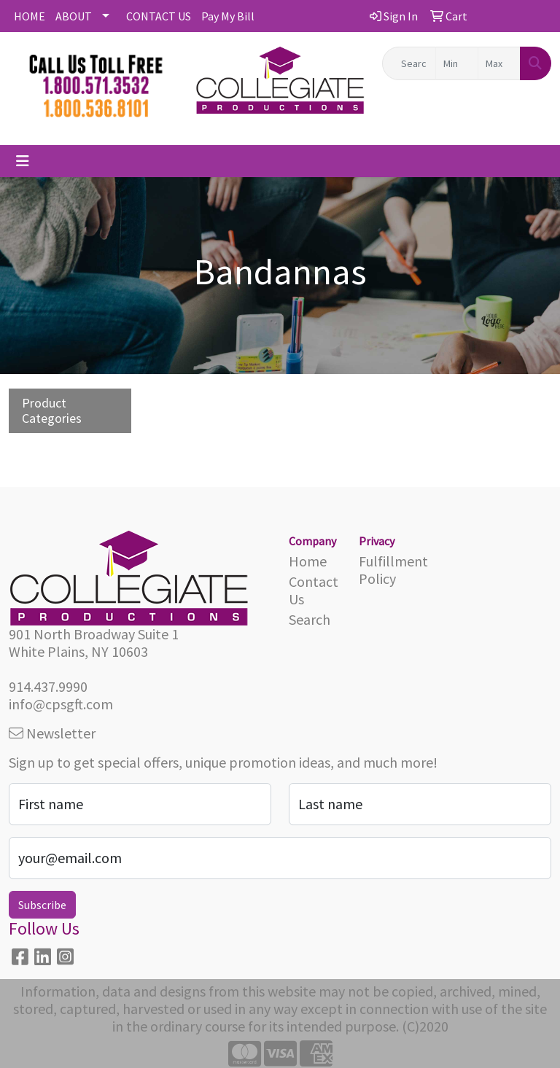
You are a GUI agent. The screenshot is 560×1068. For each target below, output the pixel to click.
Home (308, 561)
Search (309, 619)
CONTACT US (158, 16)
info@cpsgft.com (61, 704)
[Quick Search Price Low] (456, 63)
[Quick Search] (409, 63)
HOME (29, 16)
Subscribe (42, 904)
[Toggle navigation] (22, 161)
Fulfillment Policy (385, 570)
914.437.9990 (48, 686)
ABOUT (73, 16)
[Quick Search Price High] (499, 63)
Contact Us (313, 590)
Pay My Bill (227, 16)
